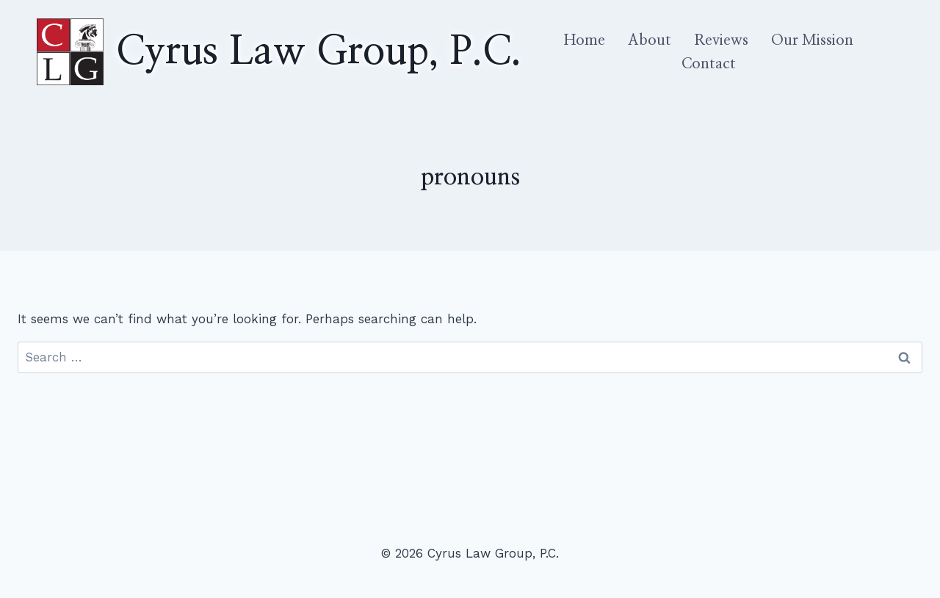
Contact (709, 64)
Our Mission (812, 40)
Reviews (721, 40)
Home (584, 40)
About (649, 40)
